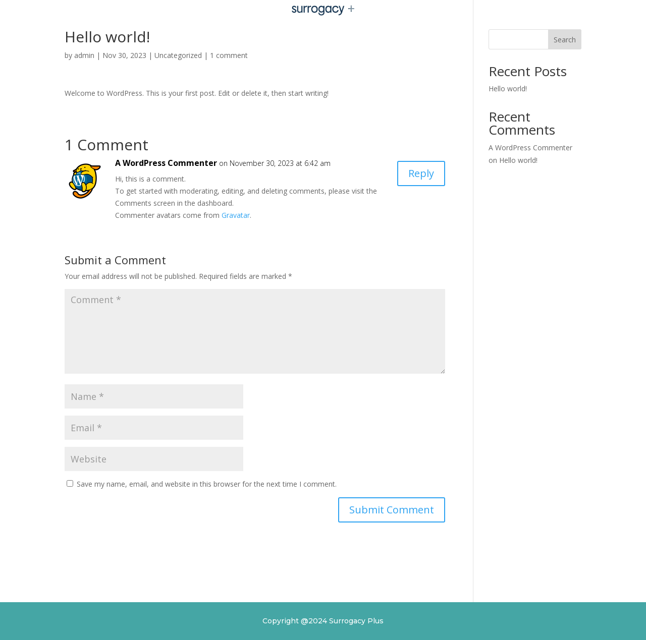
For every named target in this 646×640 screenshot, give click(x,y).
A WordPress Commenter (166, 162)
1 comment (229, 55)
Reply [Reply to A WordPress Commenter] (421, 173)
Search (565, 39)
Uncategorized (178, 55)
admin (84, 55)
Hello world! (508, 88)
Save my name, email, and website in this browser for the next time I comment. (207, 484)
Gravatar (236, 215)
